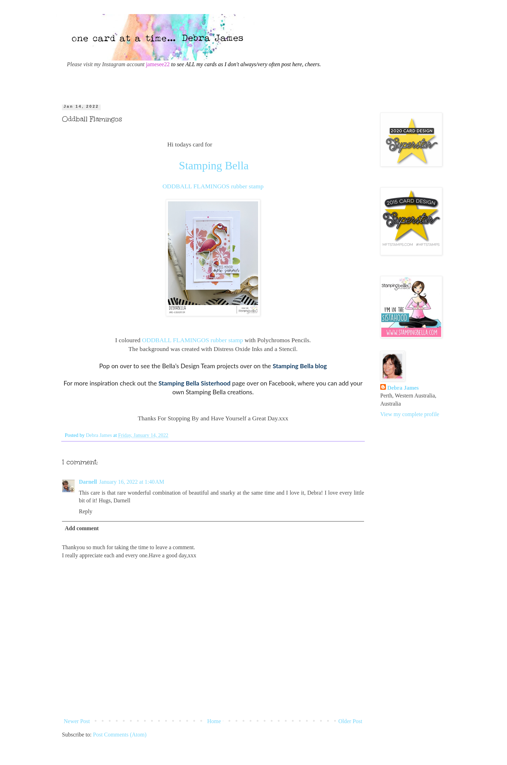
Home (214, 721)
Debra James (403, 388)
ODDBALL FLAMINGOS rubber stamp (212, 186)
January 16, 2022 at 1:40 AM (131, 482)
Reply (85, 511)
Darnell (88, 482)
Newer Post (77, 721)
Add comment (82, 528)
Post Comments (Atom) (119, 735)
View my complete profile (409, 414)
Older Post (350, 721)
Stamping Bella (214, 165)
